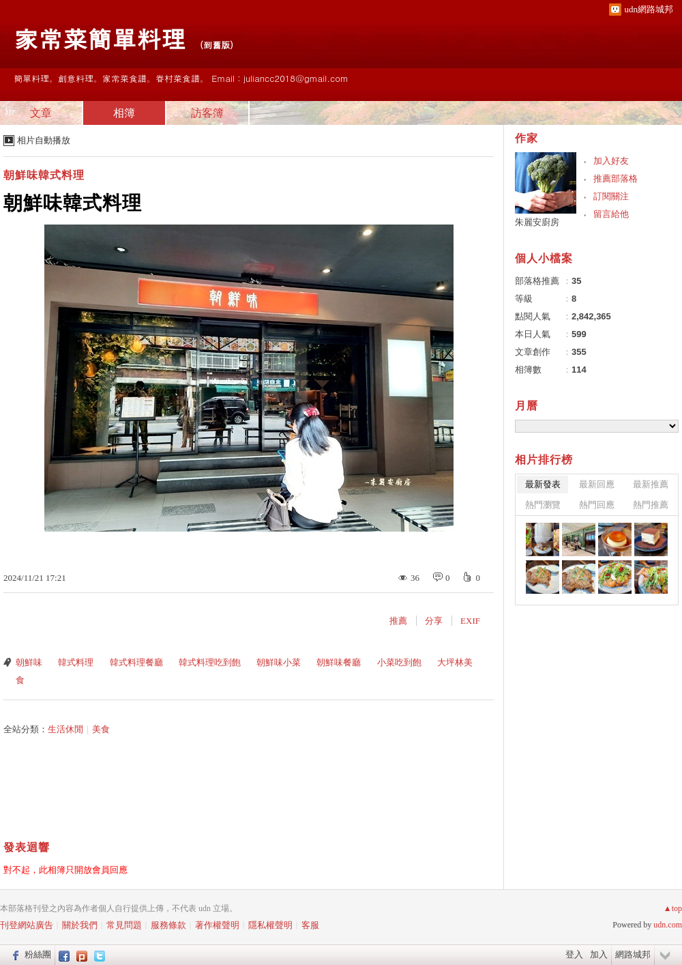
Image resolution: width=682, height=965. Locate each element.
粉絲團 (38, 954)
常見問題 (124, 925)
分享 (434, 621)
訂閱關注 (611, 196)
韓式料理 (75, 662)
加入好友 (611, 161)
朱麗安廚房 (537, 222)
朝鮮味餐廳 (338, 662)
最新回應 (596, 484)
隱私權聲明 (270, 925)
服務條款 (168, 925)
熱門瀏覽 (543, 505)
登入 (574, 954)
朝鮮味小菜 (278, 662)
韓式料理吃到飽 (210, 662)
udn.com (667, 925)
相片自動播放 (43, 140)
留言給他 (611, 214)
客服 (310, 925)
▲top (673, 908)
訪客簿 (207, 113)
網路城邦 (633, 954)
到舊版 (216, 44)
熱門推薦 (650, 505)
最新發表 (543, 484)
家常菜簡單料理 (100, 37)
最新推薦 (650, 484)
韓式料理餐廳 (136, 662)
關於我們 (80, 925)
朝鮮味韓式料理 (44, 175)
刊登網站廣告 (26, 925)
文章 (41, 113)
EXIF (470, 621)
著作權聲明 (217, 925)
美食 (101, 729)
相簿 (124, 113)
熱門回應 (596, 505)
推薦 (398, 621)
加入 (599, 954)
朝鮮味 (29, 662)
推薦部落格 (615, 178)
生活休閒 (65, 729)
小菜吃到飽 (399, 662)
